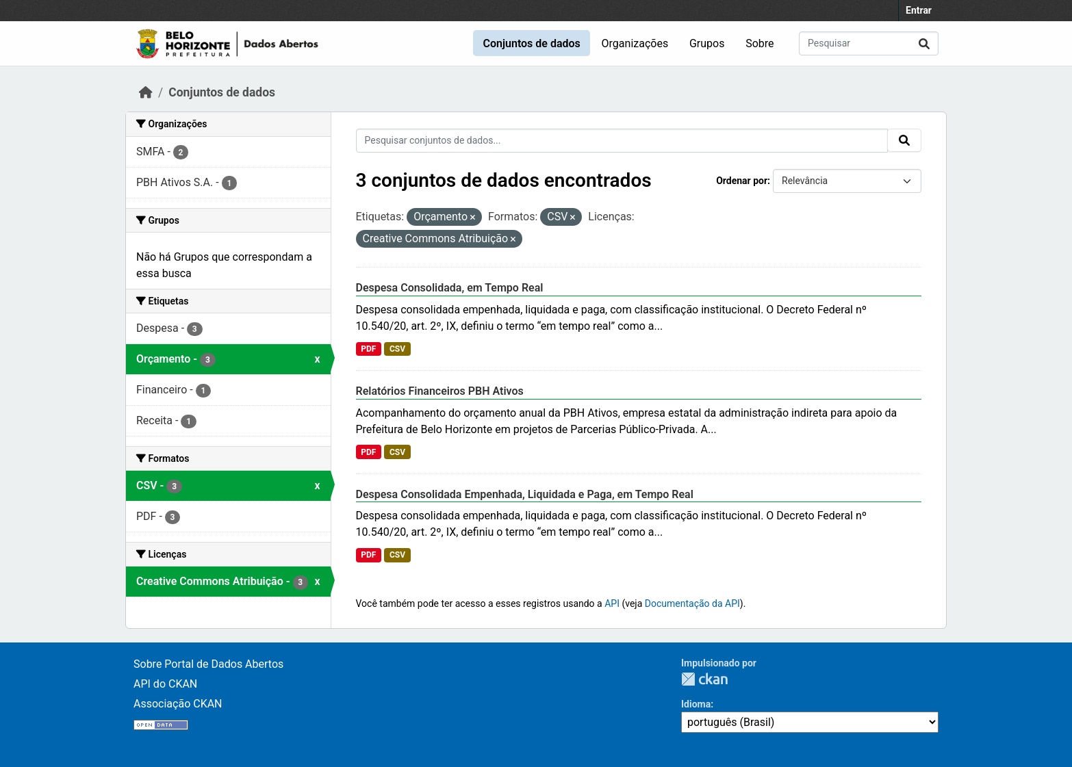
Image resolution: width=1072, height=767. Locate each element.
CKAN (704, 679)
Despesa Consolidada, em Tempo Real (450, 287)
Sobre (759, 43)
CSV (397, 349)
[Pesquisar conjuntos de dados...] (869, 43)
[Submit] (924, 43)
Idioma (696, 704)
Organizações (635, 43)
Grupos (707, 43)
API (612, 603)
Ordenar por (741, 180)
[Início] (146, 92)
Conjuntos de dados (531, 43)
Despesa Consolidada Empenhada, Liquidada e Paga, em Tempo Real (524, 494)
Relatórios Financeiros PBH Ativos (440, 391)
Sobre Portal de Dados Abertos (208, 664)
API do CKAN (165, 683)
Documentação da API (692, 603)
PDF (368, 349)
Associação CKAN (177, 703)
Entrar (919, 10)
